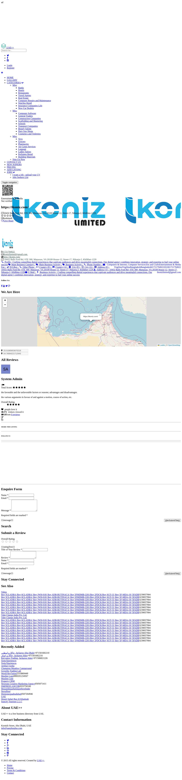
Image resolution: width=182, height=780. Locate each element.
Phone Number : (92, 264)
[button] (100, 315)
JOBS (11, 172)
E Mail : (30, 272)
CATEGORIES (15, 82)
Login (9, 65)
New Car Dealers (26, 108)
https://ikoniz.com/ (11, 257)
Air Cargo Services (27, 146)
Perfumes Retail (25, 154)
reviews (15, 414)
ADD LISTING (14, 169)
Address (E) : (55, 268)
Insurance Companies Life (30, 105)
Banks (21, 88)
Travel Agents (24, 95)
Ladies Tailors (24, 152)
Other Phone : (27, 267)
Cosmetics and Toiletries (29, 134)
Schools (21, 123)
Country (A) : (60, 267)
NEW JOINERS (14, 164)
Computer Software (27, 113)
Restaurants (23, 93)
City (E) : (75, 267)
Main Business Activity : (49, 264)
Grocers (21, 141)
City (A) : (87, 267)
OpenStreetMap (174, 345)
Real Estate (23, 98)
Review (5, 561)
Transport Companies (28, 126)
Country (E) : (44, 267)
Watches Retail (25, 103)
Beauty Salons (24, 128)
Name (4, 495)
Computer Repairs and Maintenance (34, 100)
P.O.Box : (12, 267)
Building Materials (26, 157)
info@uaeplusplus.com (11, 731)
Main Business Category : (22, 264)
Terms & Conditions (16, 774)
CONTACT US (14, 162)
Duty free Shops (25, 131)
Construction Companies (29, 118)
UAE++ (40, 764)
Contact (10, 776)
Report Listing (9, 419)
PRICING (11, 167)
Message (6, 512)
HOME (10, 77)
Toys (20, 139)
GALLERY (12, 80)
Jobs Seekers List (20, 177)
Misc (15, 85)
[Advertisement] (86, 23)
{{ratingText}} (8, 549)
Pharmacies (23, 144)
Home (9, 768)
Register (10, 68)
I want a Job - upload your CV (26, 175)
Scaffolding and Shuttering (30, 121)
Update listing (10, 417)
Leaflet (161, 345)
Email (4, 498)
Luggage (22, 149)
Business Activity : (72, 264)
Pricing (10, 771)
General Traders (25, 116)
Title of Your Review (11, 551)
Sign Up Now (19, 159)
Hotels (21, 90)
